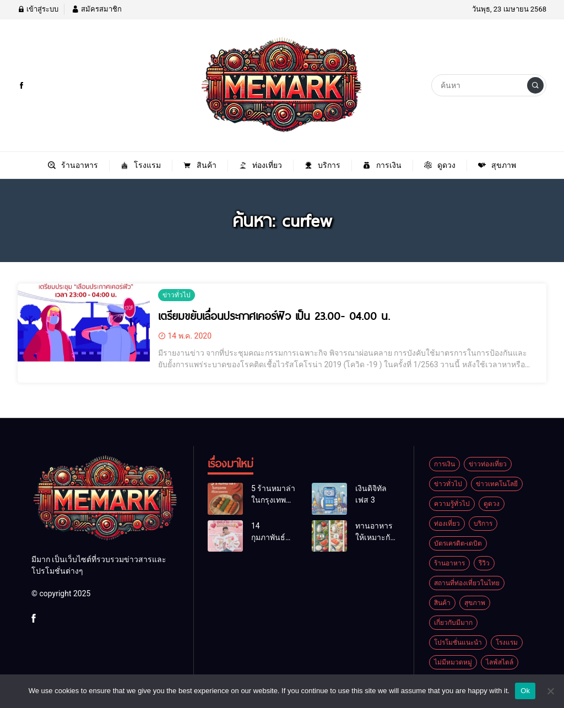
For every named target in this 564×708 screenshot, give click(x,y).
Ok (525, 691)
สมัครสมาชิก (96, 9)
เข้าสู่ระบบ (38, 9)
